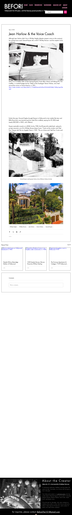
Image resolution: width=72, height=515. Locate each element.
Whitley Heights (13, 226)
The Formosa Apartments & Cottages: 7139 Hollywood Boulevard (59, 263)
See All (69, 244)
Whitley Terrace (22, 226)
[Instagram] (65, 12)
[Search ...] (54, 12)
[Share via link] (20, 232)
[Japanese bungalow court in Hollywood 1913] (59, 253)
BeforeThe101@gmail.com (48, 512)
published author (61, 494)
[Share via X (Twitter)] (13, 232)
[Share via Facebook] (9, 232)
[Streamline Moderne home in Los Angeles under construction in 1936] (36, 253)
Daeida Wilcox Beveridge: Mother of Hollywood (10, 263)
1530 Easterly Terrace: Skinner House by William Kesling (36, 263)
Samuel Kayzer (49, 226)
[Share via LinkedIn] (16, 232)
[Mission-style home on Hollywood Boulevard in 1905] (12, 253)
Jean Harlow (31, 226)
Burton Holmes (40, 226)
